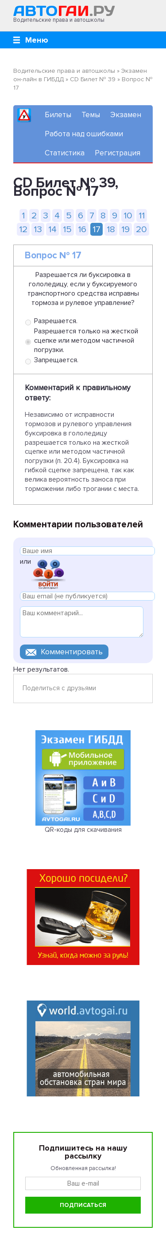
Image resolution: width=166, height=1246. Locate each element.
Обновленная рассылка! (83, 1168)
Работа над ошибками (84, 134)
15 (67, 229)
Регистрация (117, 153)
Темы (90, 115)
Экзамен (125, 115)
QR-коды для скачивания (83, 830)
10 (128, 215)
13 (38, 229)
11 (142, 215)
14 (52, 229)
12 (23, 229)
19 (125, 229)
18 (111, 229)
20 (141, 229)
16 (82, 229)
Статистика (65, 153)
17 (96, 229)
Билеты (58, 115)
